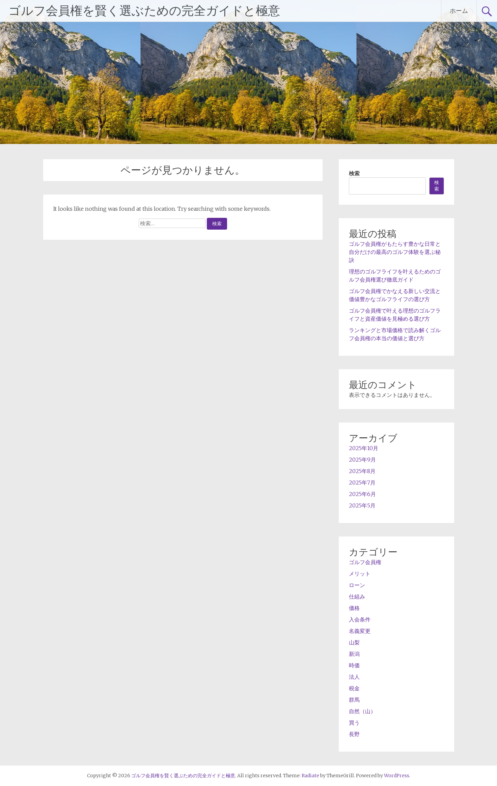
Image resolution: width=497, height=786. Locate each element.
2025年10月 (363, 448)
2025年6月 (362, 494)
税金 (354, 688)
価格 (354, 608)
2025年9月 (362, 459)
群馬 (354, 699)
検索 (354, 173)
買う (354, 722)
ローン (357, 585)
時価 (354, 665)
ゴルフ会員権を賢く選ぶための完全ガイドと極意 (144, 11)
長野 (354, 734)
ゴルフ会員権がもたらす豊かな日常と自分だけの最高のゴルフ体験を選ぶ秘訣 (395, 251)
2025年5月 (362, 505)
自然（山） (362, 711)
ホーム (459, 10)
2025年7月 (362, 482)
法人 (354, 676)
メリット (359, 573)
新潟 (354, 653)
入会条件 (359, 619)
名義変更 (359, 631)
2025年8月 (362, 471)
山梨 (354, 642)
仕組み (357, 596)
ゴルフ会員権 (365, 562)
